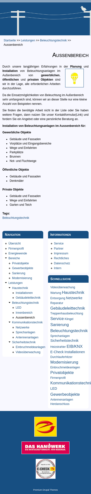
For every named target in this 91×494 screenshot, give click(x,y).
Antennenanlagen (27, 337)
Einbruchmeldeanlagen (30, 347)
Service (59, 243)
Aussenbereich (25, 317)
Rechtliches (61, 258)
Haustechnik (20, 288)
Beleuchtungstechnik (53, 40)
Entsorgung (57, 298)
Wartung (55, 293)
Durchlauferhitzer (61, 357)
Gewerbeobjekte (22, 268)
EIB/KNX (75, 346)
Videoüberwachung (28, 352)
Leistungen (28, 40)
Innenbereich (24, 312)
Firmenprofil (16, 248)
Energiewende (17, 253)
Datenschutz (62, 263)
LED (18, 307)
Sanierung (18, 273)
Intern (58, 268)
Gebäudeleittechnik (28, 297)
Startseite (10, 40)
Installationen (24, 293)
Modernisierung (22, 278)
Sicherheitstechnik (23, 342)
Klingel (69, 319)
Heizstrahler (58, 347)
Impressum (61, 253)
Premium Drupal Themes (45, 490)
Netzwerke (22, 327)
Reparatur (56, 303)
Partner (58, 248)
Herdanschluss (60, 404)
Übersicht (14, 243)
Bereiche (14, 258)
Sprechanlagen (25, 332)
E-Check (57, 352)
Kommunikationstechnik (27, 322)
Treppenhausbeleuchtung (66, 313)
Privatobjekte (20, 263)
